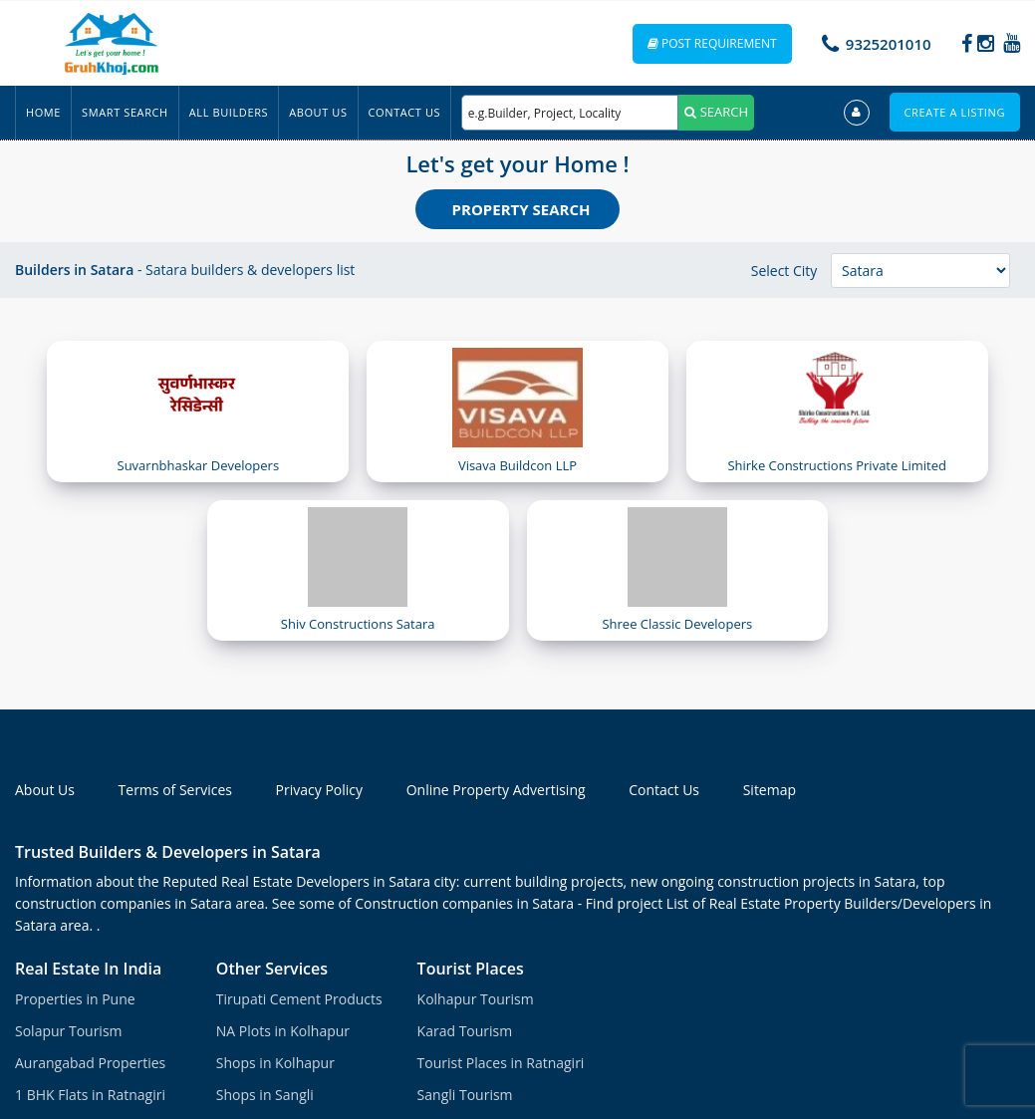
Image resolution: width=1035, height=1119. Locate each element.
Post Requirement (712, 43)
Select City (784, 270)
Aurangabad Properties (90, 1062)
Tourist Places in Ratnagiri (501, 1062)
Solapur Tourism (69, 1030)
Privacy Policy (319, 789)
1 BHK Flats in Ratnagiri (90, 1094)
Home (43, 112)
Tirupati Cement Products (299, 998)
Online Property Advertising (496, 789)
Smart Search (125, 112)
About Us (318, 112)
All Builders (228, 112)
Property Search (521, 209)
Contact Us (405, 112)
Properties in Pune (75, 998)
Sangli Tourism (465, 1094)
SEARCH (716, 112)
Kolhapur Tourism (475, 998)
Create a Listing (955, 112)
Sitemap (769, 789)
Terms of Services (175, 789)
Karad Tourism (465, 1030)
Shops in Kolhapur (275, 1062)
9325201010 (888, 44)
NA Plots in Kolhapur (283, 1030)
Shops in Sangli (265, 1094)
